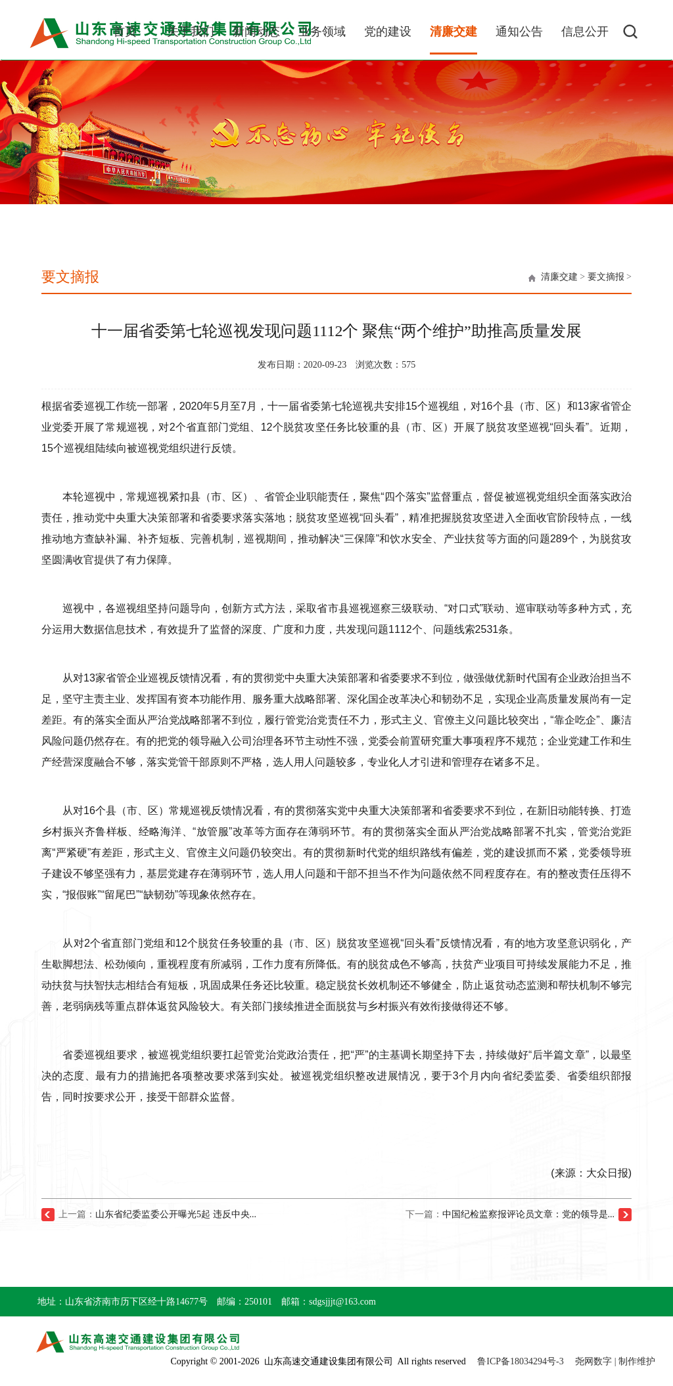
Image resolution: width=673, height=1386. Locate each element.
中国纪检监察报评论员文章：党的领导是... (528, 1214)
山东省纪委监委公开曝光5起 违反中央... (175, 1214)
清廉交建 (559, 277)
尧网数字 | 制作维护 (615, 1361)
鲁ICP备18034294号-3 (520, 1361)
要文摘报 (606, 277)
